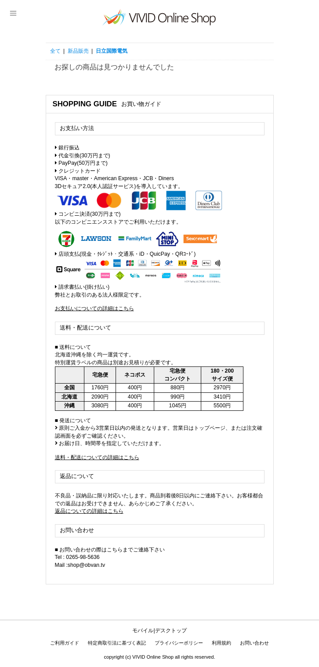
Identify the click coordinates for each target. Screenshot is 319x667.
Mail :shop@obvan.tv (80, 565)
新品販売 (78, 51)
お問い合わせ (254, 642)
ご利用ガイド (64, 642)
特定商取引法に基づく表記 (117, 642)
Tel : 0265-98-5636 (77, 557)
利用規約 (221, 642)
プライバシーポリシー (179, 642)
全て (55, 51)
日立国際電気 (111, 51)
